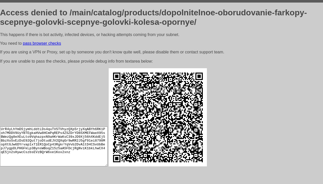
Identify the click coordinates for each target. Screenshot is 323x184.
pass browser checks (42, 43)
